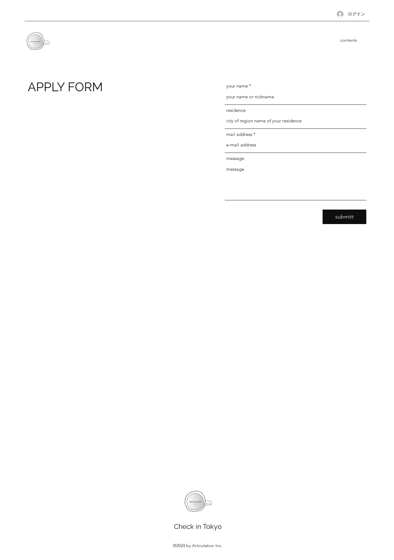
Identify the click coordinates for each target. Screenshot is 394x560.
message (235, 158)
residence (236, 110)
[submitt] (344, 217)
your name (237, 86)
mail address (239, 134)
